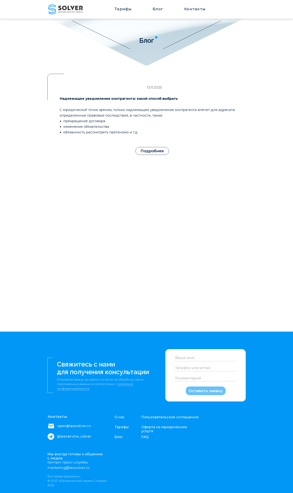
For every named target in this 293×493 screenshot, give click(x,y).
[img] (65, 9)
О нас (120, 417)
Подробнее (152, 151)
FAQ (145, 437)
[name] (205, 358)
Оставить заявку (206, 391)
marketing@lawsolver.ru (68, 468)
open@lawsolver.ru (74, 426)
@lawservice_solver (74, 436)
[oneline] (205, 368)
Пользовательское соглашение (170, 417)
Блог (158, 9)
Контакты (195, 9)
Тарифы (123, 9)
